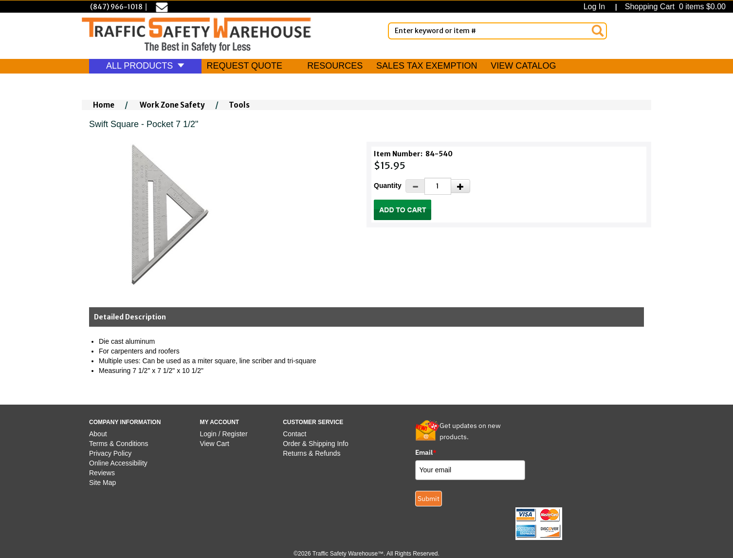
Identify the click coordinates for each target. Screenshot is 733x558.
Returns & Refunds (311, 453)
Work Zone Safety (172, 105)
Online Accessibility (118, 463)
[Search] (598, 30)
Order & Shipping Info (315, 443)
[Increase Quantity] (460, 186)
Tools (239, 105)
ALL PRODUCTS (145, 66)
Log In (596, 6)
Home (103, 105)
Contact (294, 434)
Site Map (102, 482)
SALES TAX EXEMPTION (426, 66)
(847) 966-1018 (116, 6)
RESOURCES (335, 66)
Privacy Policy (110, 453)
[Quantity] (437, 186)
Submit (429, 498)
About (98, 434)
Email (426, 452)
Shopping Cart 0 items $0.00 (674, 6)
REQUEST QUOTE (244, 66)
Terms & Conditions (118, 443)
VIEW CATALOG (523, 66)
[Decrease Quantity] (415, 186)
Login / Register (224, 434)
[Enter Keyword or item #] (497, 30)
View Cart (214, 443)
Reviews (102, 473)
